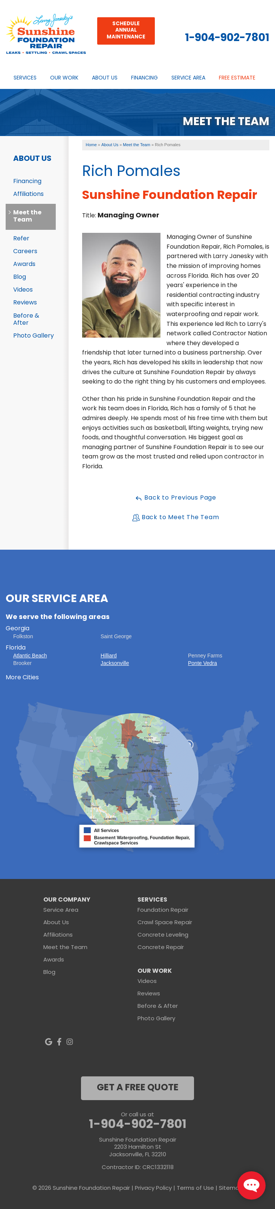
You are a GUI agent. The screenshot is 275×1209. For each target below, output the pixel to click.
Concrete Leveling (163, 935)
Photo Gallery (33, 336)
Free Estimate (237, 78)
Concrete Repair (161, 948)
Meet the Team (27, 216)
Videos (23, 290)
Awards (24, 264)
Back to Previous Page (175, 498)
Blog (19, 277)
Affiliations (28, 194)
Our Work (64, 78)
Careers (25, 252)
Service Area (188, 78)
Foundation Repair (163, 910)
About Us (105, 78)
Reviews (25, 303)
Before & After (26, 319)
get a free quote (138, 1088)
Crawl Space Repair (165, 923)
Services (25, 78)
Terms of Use (195, 1188)
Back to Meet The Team (175, 517)
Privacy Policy (153, 1188)
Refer (21, 239)
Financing (144, 78)
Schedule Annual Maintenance (126, 30)
